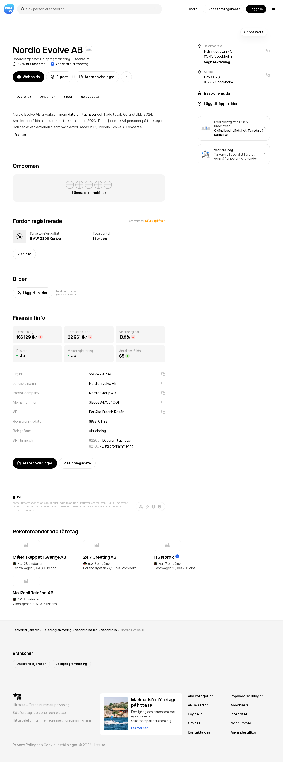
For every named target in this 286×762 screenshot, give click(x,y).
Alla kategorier (200, 696)
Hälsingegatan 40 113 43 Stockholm (218, 54)
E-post (59, 77)
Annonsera (240, 705)
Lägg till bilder (32, 293)
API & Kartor (198, 705)
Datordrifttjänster (26, 59)
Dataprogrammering (55, 59)
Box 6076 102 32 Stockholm (218, 79)
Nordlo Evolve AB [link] (133, 630)
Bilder (68, 97)
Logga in (256, 9)
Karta (193, 9)
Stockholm (81, 59)
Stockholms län (86, 630)
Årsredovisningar (96, 77)
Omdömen (47, 97)
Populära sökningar (247, 696)
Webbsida (28, 77)
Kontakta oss (199, 732)
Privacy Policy (24, 745)
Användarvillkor (243, 732)
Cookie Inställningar (60, 745)
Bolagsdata (90, 97)
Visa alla (24, 254)
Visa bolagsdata (77, 463)
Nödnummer (241, 723)
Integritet (239, 714)
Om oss (194, 723)
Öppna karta (253, 32)
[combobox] (91, 9)
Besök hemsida (217, 93)
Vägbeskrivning (217, 62)
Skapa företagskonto (223, 9)
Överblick (23, 97)
